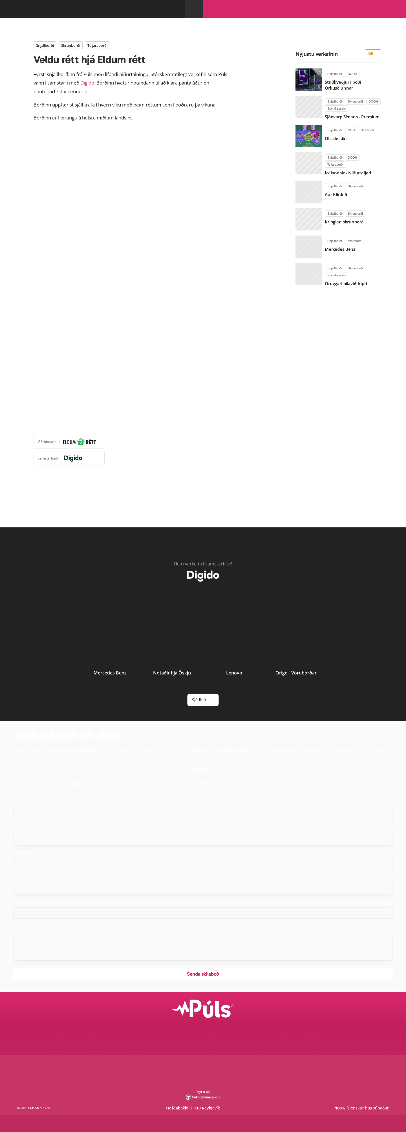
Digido (259, 243)
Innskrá (348, 20)
